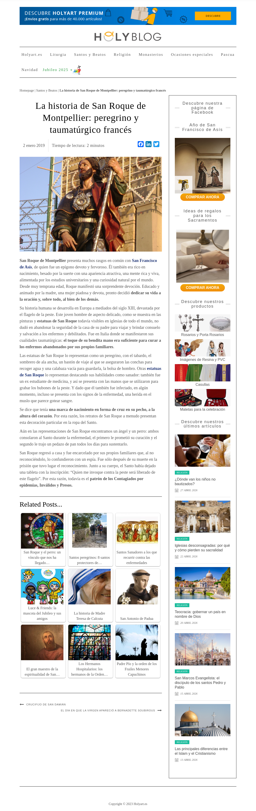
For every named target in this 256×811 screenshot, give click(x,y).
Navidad (29, 70)
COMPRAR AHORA (202, 197)
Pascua (228, 54)
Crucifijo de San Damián (46, 704)
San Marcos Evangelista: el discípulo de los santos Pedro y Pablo (200, 682)
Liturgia (58, 54)
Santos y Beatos (90, 54)
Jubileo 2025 (57, 70)
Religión (122, 54)
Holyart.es (31, 54)
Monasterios (151, 54)
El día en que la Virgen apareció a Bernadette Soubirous (108, 710)
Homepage (27, 90)
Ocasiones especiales (192, 54)
